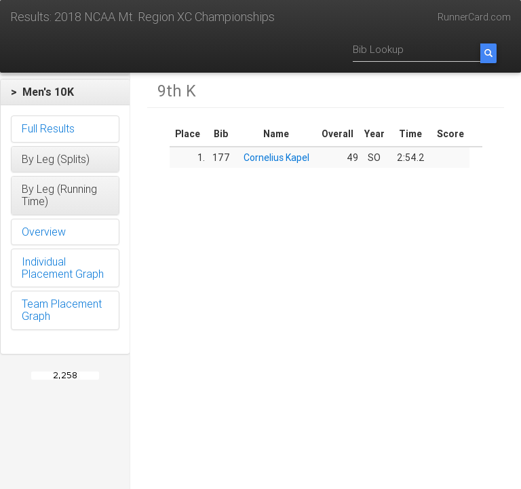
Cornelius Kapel (276, 157)
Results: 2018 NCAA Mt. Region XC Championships (142, 16)
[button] (65, 92)
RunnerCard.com (474, 17)
